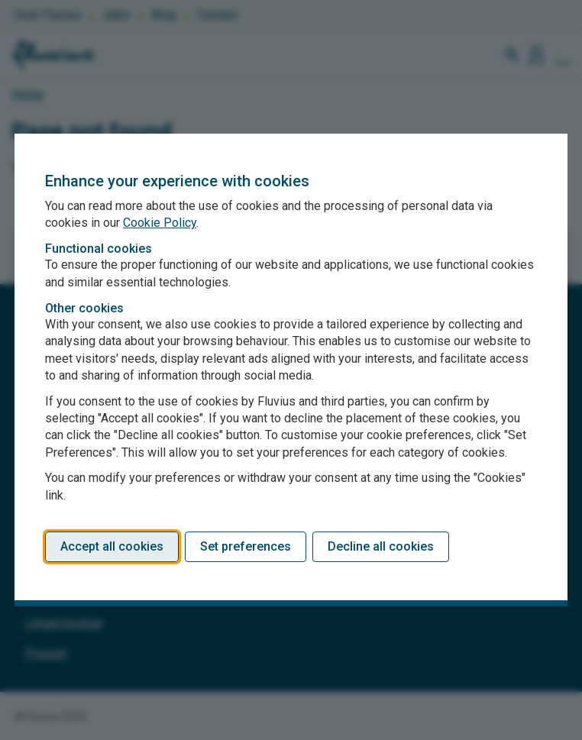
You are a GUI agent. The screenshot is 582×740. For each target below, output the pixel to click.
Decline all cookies (381, 546)
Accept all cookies (111, 546)
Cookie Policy (159, 222)
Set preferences (245, 546)
